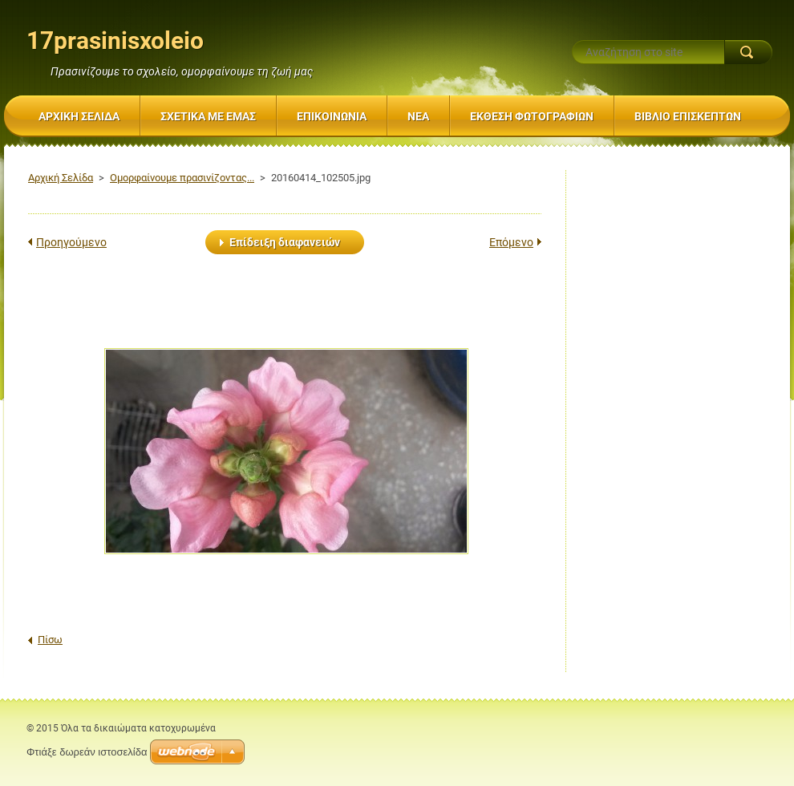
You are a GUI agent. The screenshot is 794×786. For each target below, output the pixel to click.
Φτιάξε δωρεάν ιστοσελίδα (86, 752)
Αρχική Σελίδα (60, 178)
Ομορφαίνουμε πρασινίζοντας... (182, 178)
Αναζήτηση (748, 52)
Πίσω (50, 640)
